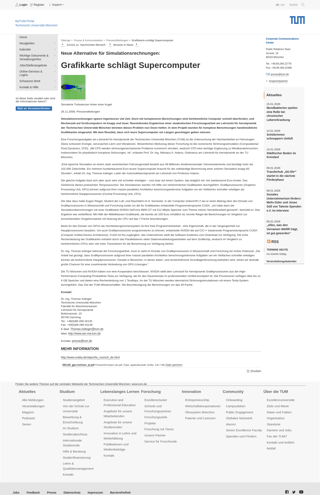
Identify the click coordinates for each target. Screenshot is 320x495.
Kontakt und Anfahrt (280, 440)
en (283, 4)
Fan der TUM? (276, 434)
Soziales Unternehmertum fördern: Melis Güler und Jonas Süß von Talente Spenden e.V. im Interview (284, 194)
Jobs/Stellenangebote (54, 64)
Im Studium (70, 426)
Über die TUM (275, 391)
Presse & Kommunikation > (89, 40)
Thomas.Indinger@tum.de (86, 328)
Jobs (16, 484)
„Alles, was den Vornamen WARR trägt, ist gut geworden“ (284, 219)
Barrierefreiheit (117, 484)
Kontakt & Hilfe (54, 82)
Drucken (254, 370)
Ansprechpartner (278, 80)
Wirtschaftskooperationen (202, 405)
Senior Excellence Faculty (243, 428)
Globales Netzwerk (239, 417)
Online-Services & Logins (54, 70)
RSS (273, 231)
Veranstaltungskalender (281, 250)
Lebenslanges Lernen (119, 391)
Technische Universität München (297, 18)
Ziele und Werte (277, 405)
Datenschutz (70, 484)
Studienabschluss (75, 432)
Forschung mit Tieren (158, 427)
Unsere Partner (154, 433)
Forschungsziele (155, 416)
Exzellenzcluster (155, 399)
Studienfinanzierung (76, 450)
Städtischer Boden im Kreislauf (281, 150)
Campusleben (235, 405)
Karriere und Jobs (279, 428)
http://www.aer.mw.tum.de (84, 333)
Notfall (271, 446)
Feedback (32, 484)
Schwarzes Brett (54, 76)
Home (23, 37)
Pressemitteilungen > (117, 40)
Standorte (273, 423)
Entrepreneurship (197, 399)
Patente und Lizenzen (200, 417)
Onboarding (234, 399)
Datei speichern (173, 364)
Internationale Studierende (81, 438)
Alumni (230, 423)
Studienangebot (73, 399)
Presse (50, 484)
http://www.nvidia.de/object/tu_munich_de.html (89, 356)
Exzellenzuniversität (280, 399)
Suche (297, 4)
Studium (67, 391)
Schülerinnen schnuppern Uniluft (284, 131)
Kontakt (68, 467)
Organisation (275, 417)
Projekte (150, 422)
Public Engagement (239, 411)
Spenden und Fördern (241, 434)
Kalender (54, 48)
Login (21, 4)
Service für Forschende (160, 439)
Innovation (191, 391)
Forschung (150, 391)
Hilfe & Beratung (74, 444)
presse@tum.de (81, 340)
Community (233, 391)
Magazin (28, 411)
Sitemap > (66, 40)
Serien (26, 423)
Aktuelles (27, 391)
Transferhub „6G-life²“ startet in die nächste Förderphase (281, 170)
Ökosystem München (199, 411)
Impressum (93, 484)
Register (37, 4)
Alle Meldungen (32, 399)
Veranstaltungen (33, 405)
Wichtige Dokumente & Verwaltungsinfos (54, 54)
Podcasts (28, 417)
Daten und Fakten (279, 411)
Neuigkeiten (54, 43)
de (278, 4)
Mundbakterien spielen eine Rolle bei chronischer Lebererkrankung (284, 111)
